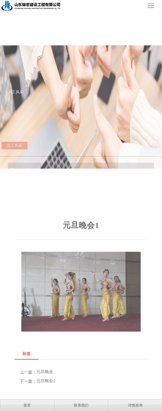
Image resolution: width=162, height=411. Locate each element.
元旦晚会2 (45, 398)
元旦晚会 (44, 389)
